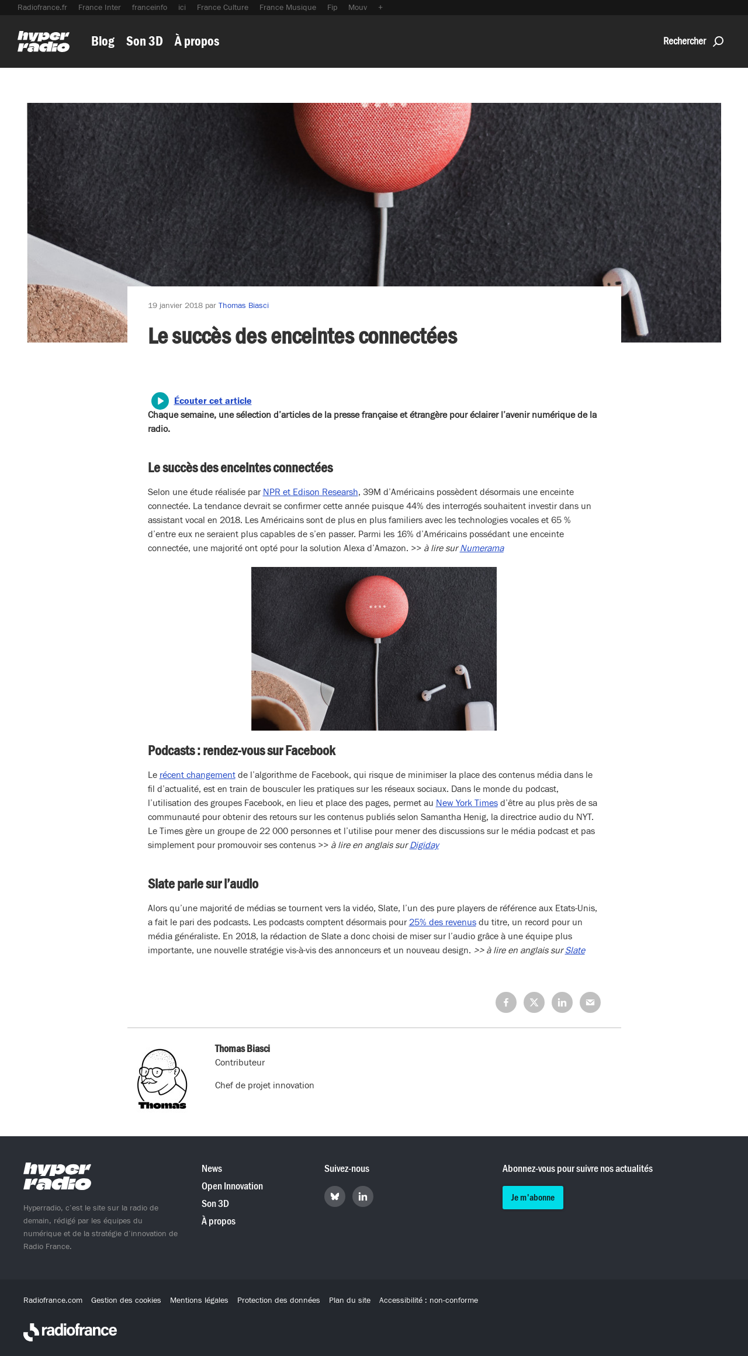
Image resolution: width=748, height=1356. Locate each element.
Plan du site (349, 1300)
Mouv (357, 7)
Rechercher (693, 41)
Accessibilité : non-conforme (428, 1300)
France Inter (99, 7)
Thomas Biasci (244, 305)
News (212, 1169)
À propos (197, 41)
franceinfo (149, 7)
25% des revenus (442, 922)
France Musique (287, 7)
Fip (332, 7)
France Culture (222, 7)
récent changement (198, 775)
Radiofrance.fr (42, 7)
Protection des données (278, 1300)
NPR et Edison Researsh (310, 492)
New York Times (467, 803)
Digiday (424, 845)
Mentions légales (199, 1300)
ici (182, 7)
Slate (575, 950)
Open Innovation (232, 1186)
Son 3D (144, 41)
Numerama (482, 548)
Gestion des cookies (126, 1300)
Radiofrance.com (52, 1300)
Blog (103, 41)
